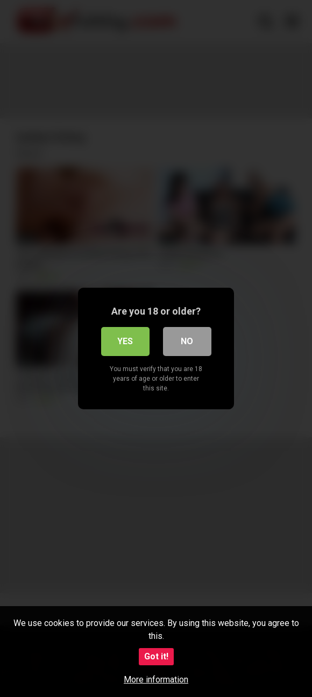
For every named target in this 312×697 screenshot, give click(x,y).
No (187, 341)
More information (156, 679)
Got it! (156, 656)
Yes (125, 341)
